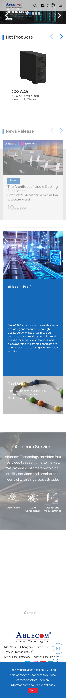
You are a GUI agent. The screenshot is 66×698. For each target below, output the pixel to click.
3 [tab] (33, 13)
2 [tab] (30, 13)
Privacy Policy (46, 685)
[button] (61, 36)
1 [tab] (27, 13)
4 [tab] (36, 13)
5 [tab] (39, 13)
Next (59, 15)
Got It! (33, 690)
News (13, 189)
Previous (7, 15)
